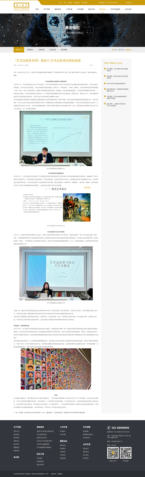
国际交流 (86, 448)
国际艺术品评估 (42, 437)
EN (65, 2)
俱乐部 (70, 2)
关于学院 (47, 9)
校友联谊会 (40, 461)
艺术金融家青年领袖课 (44, 447)
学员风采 (39, 458)
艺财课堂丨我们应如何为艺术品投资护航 (116, 77)
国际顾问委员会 (88, 434)
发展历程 (16, 450)
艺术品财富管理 (42, 434)
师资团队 (86, 431)
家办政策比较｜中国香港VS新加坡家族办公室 (116, 90)
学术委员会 (86, 437)
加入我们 (84, 2)
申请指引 (63, 431)
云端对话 (41, 50)
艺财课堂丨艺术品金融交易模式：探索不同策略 (116, 97)
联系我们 (77, 2)
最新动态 (102, 9)
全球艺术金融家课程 (43, 444)
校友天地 (91, 9)
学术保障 (80, 9)
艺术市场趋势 (115, 9)
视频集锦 (16, 447)
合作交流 (128, 9)
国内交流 (86, 452)
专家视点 (30, 50)
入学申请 (69, 9)
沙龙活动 (52, 50)
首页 (37, 9)
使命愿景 (16, 434)
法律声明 (53, 474)
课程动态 (19, 50)
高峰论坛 (16, 441)
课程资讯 (58, 9)
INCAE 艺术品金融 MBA (44, 441)
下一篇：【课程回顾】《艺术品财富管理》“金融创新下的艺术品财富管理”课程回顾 (62, 412)
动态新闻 (64, 50)
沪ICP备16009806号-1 (20, 474)
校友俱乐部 (40, 464)
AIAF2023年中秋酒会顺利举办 (115, 83)
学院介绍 (16, 431)
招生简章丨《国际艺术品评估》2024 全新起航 (115, 104)
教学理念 (16, 437)
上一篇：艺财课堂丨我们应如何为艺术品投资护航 (27, 412)
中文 (60, 2)
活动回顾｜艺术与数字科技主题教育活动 (116, 69)
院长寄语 (16, 444)
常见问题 (63, 434)
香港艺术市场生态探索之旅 (45, 431)
